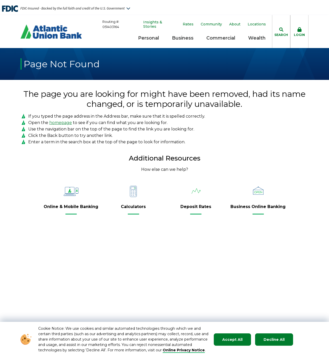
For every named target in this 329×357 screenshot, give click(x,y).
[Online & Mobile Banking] (71, 209)
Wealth (257, 38)
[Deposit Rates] (195, 209)
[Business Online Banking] (258, 209)
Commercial (220, 38)
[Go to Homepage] (51, 31)
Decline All (274, 339)
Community (211, 24)
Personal (148, 38)
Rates (188, 24)
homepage (60, 122)
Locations (257, 24)
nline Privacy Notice (185, 350)
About (234, 24)
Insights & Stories (152, 24)
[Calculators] (133, 209)
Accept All (232, 339)
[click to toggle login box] (299, 31)
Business (182, 38)
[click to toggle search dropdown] (281, 31)
